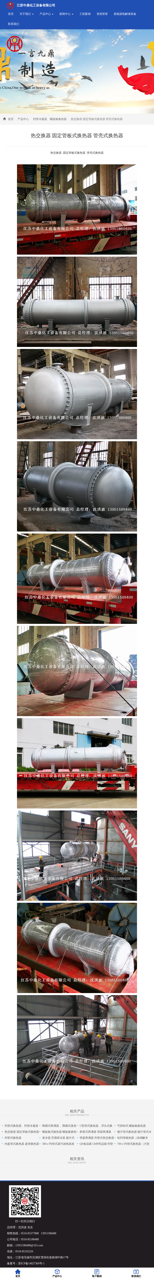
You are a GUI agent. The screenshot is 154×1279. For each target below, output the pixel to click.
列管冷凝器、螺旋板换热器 (50, 119)
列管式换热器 (13, 1137)
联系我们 (13, 23)
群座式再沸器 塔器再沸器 (95, 1131)
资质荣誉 (102, 13)
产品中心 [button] (47, 13)
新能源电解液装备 (125, 13)
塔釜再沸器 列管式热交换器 (97, 1137)
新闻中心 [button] (66, 13)
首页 (11, 13)
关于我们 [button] (27, 13)
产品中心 (23, 119)
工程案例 (85, 13)
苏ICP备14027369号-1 (31, 1263)
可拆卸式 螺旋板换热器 (131, 1125)
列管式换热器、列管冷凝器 (21, 1125)
